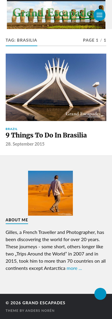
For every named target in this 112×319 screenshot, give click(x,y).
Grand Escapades (43, 302)
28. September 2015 (25, 143)
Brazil (12, 129)
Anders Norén (40, 310)
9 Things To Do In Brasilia (46, 135)
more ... (74, 268)
